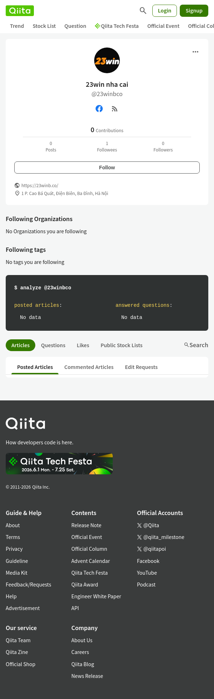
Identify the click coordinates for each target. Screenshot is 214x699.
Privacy (14, 548)
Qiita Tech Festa (117, 25)
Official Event (163, 25)
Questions (53, 345)
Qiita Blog (82, 664)
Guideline (17, 560)
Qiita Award (84, 584)
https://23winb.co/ (39, 185)
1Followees (107, 146)
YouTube (147, 572)
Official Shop (20, 664)
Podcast (146, 584)
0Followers (163, 146)
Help (11, 596)
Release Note (86, 525)
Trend (17, 25)
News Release (87, 675)
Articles (20, 345)
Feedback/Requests (28, 584)
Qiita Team (18, 640)
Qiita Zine (17, 651)
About (13, 525)
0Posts (51, 146)
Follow (107, 167)
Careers (80, 651)
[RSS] (115, 108)
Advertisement (23, 607)
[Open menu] (195, 52)
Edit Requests (141, 366)
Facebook (148, 560)
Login (165, 10)
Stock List (44, 25)
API (75, 607)
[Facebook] (99, 108)
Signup (194, 10)
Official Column (89, 548)
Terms (13, 536)
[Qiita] (20, 10)
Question (75, 25)
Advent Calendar (90, 560)
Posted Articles (35, 366)
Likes (83, 345)
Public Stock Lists (122, 345)
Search (196, 344)
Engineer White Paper (96, 596)
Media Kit (16, 572)
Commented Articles (88, 366)
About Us (81, 640)
